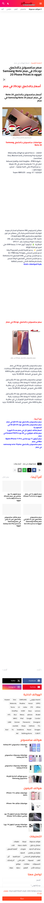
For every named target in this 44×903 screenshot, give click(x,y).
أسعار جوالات (17, 464)
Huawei (7, 699)
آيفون (15, 9)
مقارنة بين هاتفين (34, 852)
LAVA (9, 722)
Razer (29, 729)
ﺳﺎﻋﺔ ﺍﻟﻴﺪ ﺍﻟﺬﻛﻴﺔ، (34, 849)
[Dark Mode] (8, 4)
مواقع (18, 864)
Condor (37, 718)
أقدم (5, 670)
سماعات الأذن (35, 867)
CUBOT (37, 733)
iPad (21, 718)
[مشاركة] (4, 79)
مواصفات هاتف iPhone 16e (16, 803)
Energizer (36, 722)
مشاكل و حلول (35, 845)
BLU (15, 714)
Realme (22, 703)
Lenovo (37, 710)
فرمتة (24, 841)
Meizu (22, 714)
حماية (18, 867)
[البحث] (3, 3)
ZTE (31, 707)
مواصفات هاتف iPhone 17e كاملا (16, 794)
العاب (38, 860)
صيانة (11, 867)
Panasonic (26, 722)
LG (19, 707)
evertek (15, 725)
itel (17, 733)
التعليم (25, 867)
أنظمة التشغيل (12, 849)
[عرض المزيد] (15, 470)
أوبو (2, 9)
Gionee (17, 722)
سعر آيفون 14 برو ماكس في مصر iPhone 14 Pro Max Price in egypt (12, 497)
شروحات (23, 849)
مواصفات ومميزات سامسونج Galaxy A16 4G (16, 767)
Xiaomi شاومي (35, 699)
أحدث (38, 670)
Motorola (13, 703)
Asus (30, 710)
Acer (6, 729)
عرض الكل (5, 477)
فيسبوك (30, 860)
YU (13, 729)
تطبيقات (16, 841)
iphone (29, 714)
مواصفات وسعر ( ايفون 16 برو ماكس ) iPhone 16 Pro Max (15, 815)
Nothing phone (27, 733)
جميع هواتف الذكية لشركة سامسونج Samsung (16, 777)
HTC (9, 714)
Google (29, 718)
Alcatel (38, 714)
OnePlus (15, 710)
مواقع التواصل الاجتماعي (31, 856)
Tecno (13, 707)
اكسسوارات (36, 864)
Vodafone (20, 729)
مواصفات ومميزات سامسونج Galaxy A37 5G (16, 756)
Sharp (23, 725)
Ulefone (31, 725)
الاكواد (22, 852)
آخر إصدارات (10, 860)
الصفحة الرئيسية (36, 63)
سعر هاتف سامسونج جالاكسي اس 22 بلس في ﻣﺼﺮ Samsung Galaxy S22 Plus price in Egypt (12, 521)
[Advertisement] (22, 37)
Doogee (37, 729)
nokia (25, 707)
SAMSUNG (23, 699)
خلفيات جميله (22, 845)
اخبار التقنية (16, 856)
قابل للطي (21, 860)
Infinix (38, 707)
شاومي (8, 9)
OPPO (38, 703)
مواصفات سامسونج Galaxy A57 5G (15, 746)
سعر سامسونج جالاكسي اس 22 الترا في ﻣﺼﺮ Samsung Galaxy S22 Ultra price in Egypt (32, 520)
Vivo (14, 699)
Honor (30, 703)
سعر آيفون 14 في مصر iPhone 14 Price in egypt (32, 495)
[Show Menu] (41, 4)
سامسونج (23, 9)
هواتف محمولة (35, 841)
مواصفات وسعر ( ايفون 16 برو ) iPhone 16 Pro (15, 825)
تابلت (13, 845)
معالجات (26, 864)
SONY (23, 710)
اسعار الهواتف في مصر (21, 63)
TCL (39, 725)
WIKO (15, 718)
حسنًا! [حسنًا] (22, 898)
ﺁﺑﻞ (8, 856)
